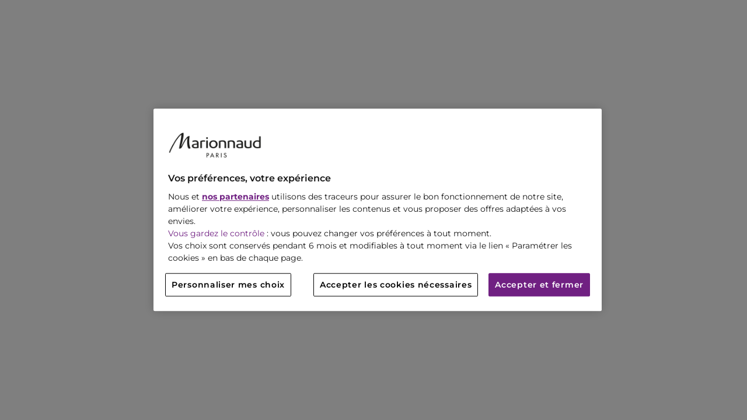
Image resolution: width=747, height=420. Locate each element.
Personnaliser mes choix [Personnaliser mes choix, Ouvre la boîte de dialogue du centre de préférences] (228, 285)
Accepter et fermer (539, 285)
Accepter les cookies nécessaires (396, 285)
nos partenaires (235, 197)
